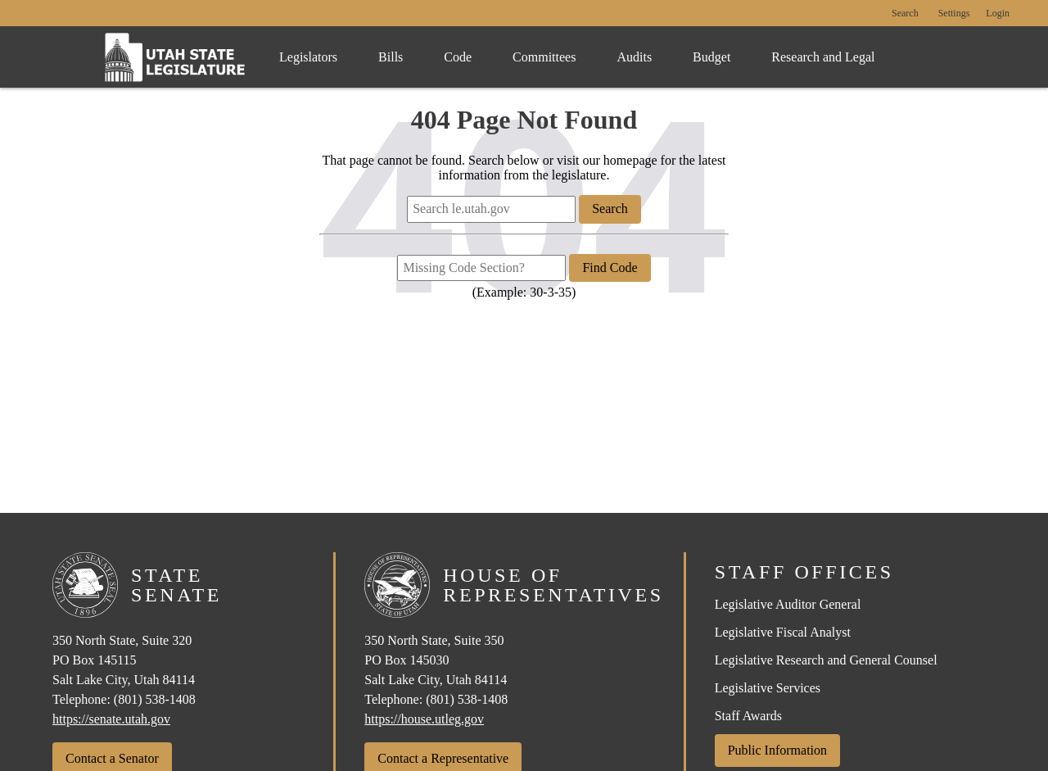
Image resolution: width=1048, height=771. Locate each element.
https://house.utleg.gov (424, 719)
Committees (544, 57)
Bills (390, 57)
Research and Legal (822, 57)
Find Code (609, 267)
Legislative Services (767, 688)
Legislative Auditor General (788, 604)
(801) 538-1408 (155, 699)
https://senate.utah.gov (111, 719)
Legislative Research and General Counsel (826, 660)
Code (458, 57)
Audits (634, 57)
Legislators (308, 57)
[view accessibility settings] (954, 14)
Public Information (777, 750)
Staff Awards (748, 716)
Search (905, 13)
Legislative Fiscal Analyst (783, 632)
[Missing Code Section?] (481, 268)
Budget (711, 57)
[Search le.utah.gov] (491, 209)
